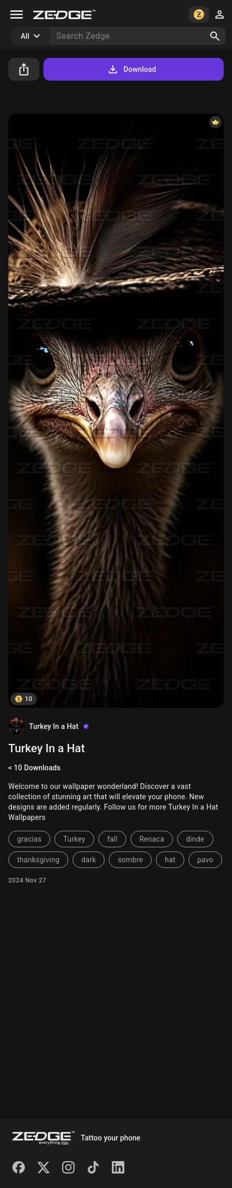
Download (131, 69)
